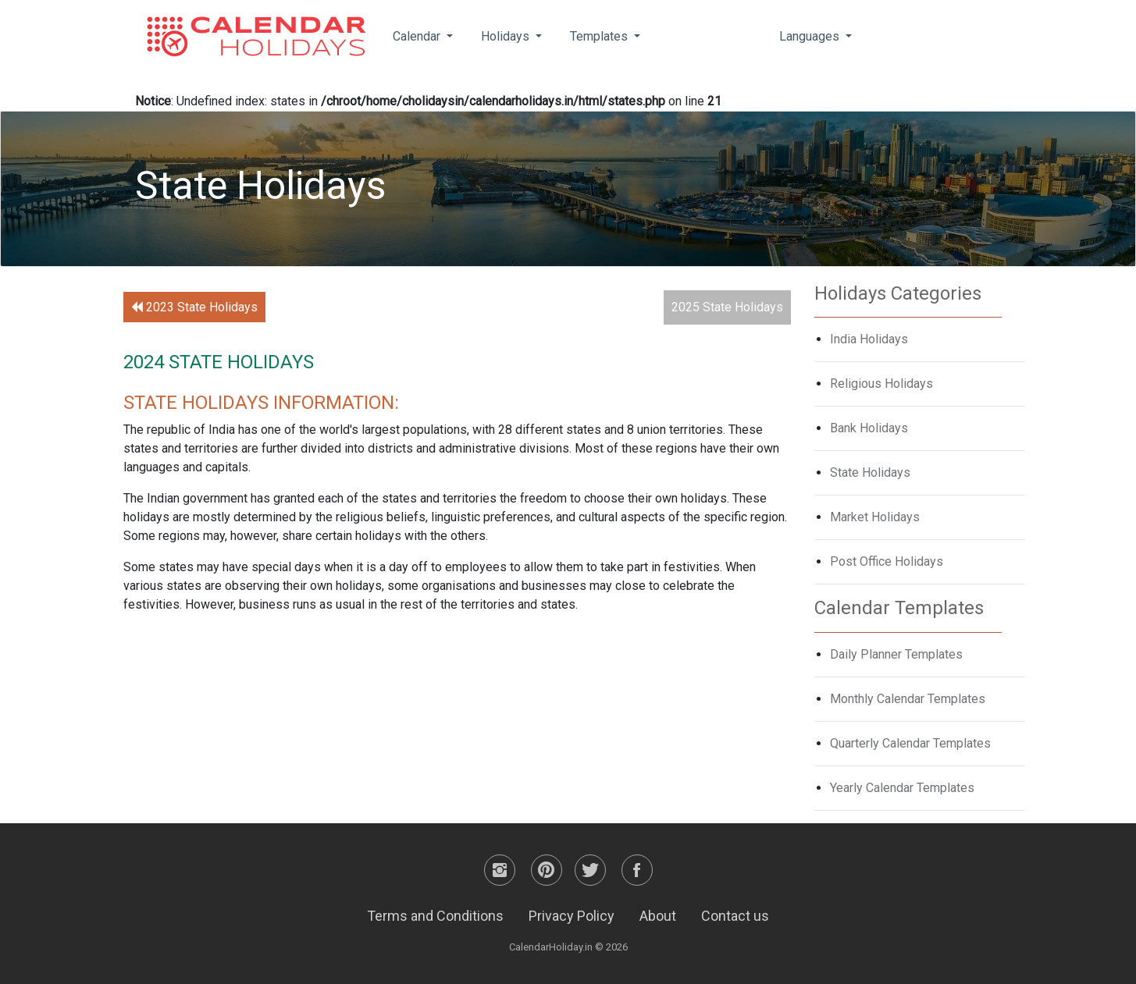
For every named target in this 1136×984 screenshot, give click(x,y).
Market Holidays (875, 517)
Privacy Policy (571, 916)
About (657, 916)
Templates (600, 36)
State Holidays (870, 472)
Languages (810, 36)
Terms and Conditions (435, 916)
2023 (194, 307)
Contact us (735, 916)
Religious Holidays (881, 383)
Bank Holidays (869, 428)
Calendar (418, 36)
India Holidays (869, 339)
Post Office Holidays (886, 561)
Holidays (506, 36)
